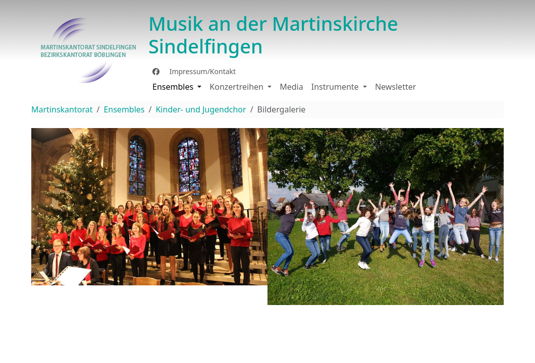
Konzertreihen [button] (237, 86)
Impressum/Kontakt (202, 71)
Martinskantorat (61, 109)
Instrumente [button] (336, 86)
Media (291, 86)
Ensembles (123, 109)
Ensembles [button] (173, 86)
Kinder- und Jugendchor (200, 109)
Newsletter (395, 86)
